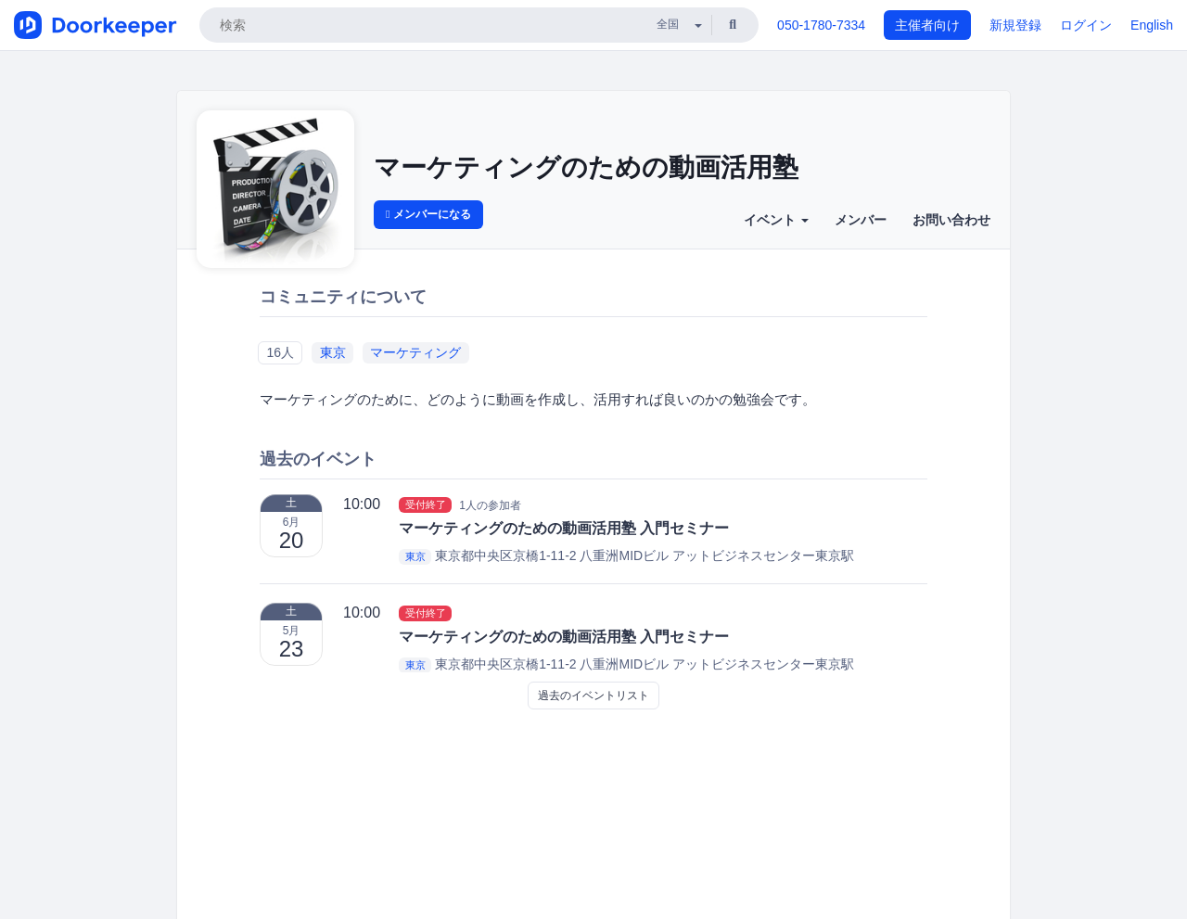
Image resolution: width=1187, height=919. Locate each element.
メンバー (861, 219)
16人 (280, 352)
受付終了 (425, 504)
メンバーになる (428, 214)
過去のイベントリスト (593, 695)
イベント (776, 219)
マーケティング (415, 352)
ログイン (1086, 25)
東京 (333, 352)
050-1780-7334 (821, 25)
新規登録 (1015, 25)
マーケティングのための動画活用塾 (586, 167)
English (1151, 25)
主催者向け (927, 25)
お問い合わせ (951, 219)
